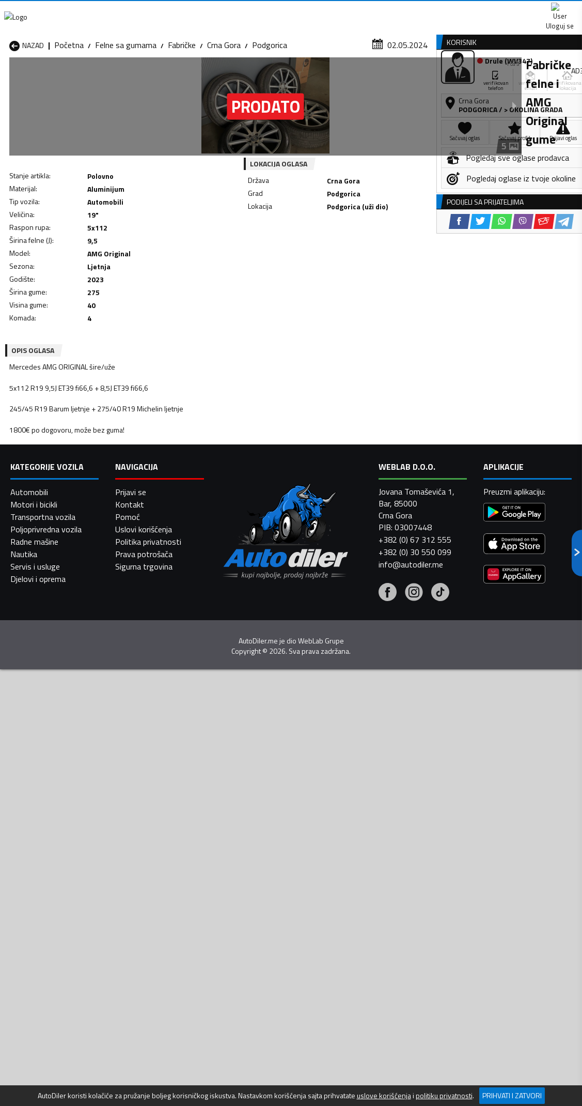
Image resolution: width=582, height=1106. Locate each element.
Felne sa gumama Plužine (53, 922)
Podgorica (269, 101)
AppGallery (337, 10)
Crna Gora (224, 101)
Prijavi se (130, 1049)
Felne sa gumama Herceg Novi (53, 891)
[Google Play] (514, 1070)
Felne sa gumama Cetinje (155, 872)
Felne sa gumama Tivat (357, 922)
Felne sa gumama (125, 101)
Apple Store (272, 10)
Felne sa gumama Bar (149, 847)
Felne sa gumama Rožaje (257, 922)
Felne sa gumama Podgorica (161, 922)
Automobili (29, 1049)
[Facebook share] (272, 264)
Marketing (398, 10)
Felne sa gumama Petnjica (157, 909)
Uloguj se (509, 10)
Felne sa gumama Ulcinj (49, 934)
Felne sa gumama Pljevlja (359, 909)
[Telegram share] (377, 264)
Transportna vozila (42, 1074)
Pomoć (127, 1074)
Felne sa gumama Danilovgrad (244, 866)
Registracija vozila (472, 79)
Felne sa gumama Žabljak (257, 934)
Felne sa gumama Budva (52, 872)
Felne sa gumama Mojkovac (364, 897)
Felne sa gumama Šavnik (154, 934)
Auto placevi (188, 79)
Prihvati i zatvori (512, 1095)
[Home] (9, 79)
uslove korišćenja (384, 1095)
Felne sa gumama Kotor (256, 897)
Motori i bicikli (33, 1061)
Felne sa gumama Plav (253, 909)
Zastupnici (252, 79)
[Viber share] (336, 264)
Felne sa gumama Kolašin (156, 897)
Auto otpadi (315, 79)
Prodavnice (121, 79)
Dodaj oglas (551, 79)
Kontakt (454, 10)
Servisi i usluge (387, 79)
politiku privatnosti (444, 1095)
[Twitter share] (294, 264)
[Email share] (357, 264)
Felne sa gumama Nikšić (50, 909)
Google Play (204, 10)
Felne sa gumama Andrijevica (59, 847)
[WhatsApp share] (315, 264)
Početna (69, 101)
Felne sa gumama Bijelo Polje (366, 847)
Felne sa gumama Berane (258, 847)
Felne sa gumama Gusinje (360, 872)
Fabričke (182, 101)
